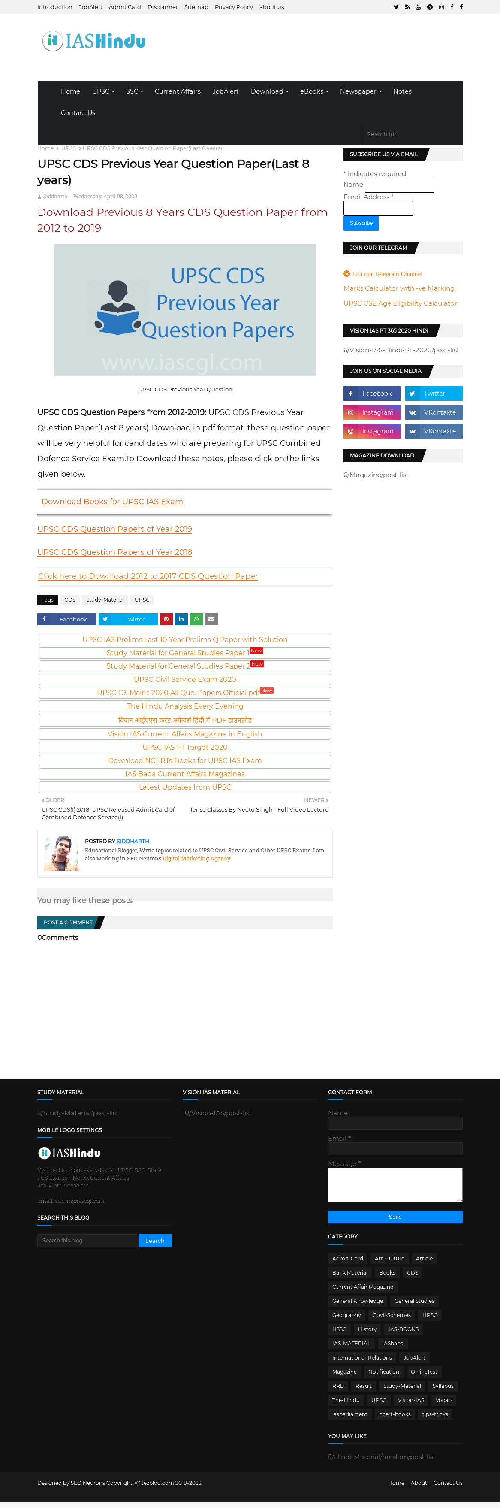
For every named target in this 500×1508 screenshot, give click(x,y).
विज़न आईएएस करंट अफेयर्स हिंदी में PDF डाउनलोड (185, 720)
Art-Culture (389, 1265)
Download (267, 91)
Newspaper (358, 91)
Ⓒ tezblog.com (155, 1489)
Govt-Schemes (392, 1321)
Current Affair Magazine (362, 1293)
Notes (402, 91)
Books (387, 1279)
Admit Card (125, 6)
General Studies (414, 1307)
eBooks (311, 91)
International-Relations (362, 1364)
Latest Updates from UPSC (185, 787)
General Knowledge (357, 1307)
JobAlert (90, 6)
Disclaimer (163, 6)
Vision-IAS (411, 1406)
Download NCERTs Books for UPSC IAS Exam (185, 761)
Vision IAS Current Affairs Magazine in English (185, 734)
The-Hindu (346, 1406)
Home (70, 91)
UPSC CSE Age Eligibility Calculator (400, 303)
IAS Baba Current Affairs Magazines (185, 774)
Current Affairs (178, 91)
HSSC (339, 1335)
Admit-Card (347, 1265)
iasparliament (349, 1420)
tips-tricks (435, 1420)
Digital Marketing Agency (196, 858)
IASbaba (393, 1350)
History (367, 1335)
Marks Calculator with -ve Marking (399, 288)
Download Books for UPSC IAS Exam (112, 501)
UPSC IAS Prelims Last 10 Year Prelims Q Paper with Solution (185, 640)
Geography (346, 1321)
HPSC (429, 1321)
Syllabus (443, 1392)
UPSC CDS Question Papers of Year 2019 (114, 529)
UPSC (100, 91)
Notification (383, 1378)
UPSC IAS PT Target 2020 (185, 747)
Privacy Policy (234, 6)
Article (424, 1265)
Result (363, 1392)
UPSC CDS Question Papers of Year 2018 (114, 552)
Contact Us (78, 113)
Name (354, 184)
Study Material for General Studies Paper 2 (185, 666)
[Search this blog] (87, 1240)
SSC (132, 91)
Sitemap (196, 6)
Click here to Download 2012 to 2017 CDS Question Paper (148, 576)
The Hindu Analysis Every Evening (185, 706)
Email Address (368, 197)
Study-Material (105, 600)
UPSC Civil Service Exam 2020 (185, 679)
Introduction (54, 6)
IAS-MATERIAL (351, 1350)
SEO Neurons (88, 1489)
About (419, 1489)
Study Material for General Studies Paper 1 (185, 653)
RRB (338, 1392)
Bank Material (349, 1279)
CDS (69, 600)
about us (271, 6)
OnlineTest (424, 1378)
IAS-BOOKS (404, 1335)
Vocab (444, 1406)
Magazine (344, 1378)
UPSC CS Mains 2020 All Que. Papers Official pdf (185, 693)
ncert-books (395, 1420)
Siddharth (55, 196)
